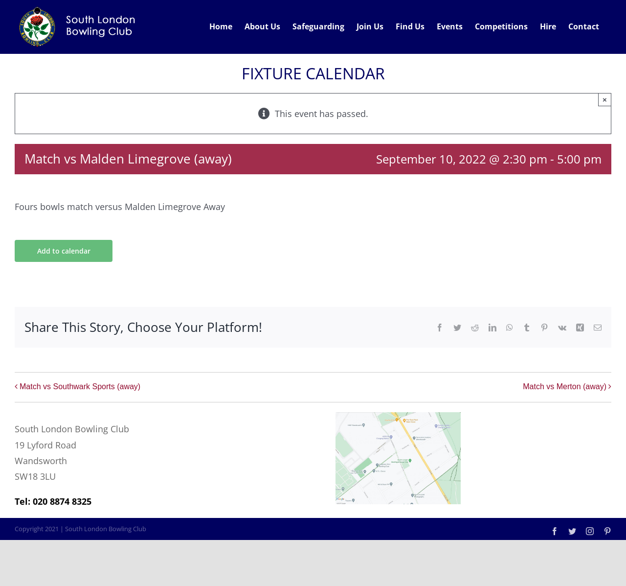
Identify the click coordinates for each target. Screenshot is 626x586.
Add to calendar (63, 251)
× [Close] (605, 99)
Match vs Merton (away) (564, 386)
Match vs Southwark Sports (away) (80, 386)
